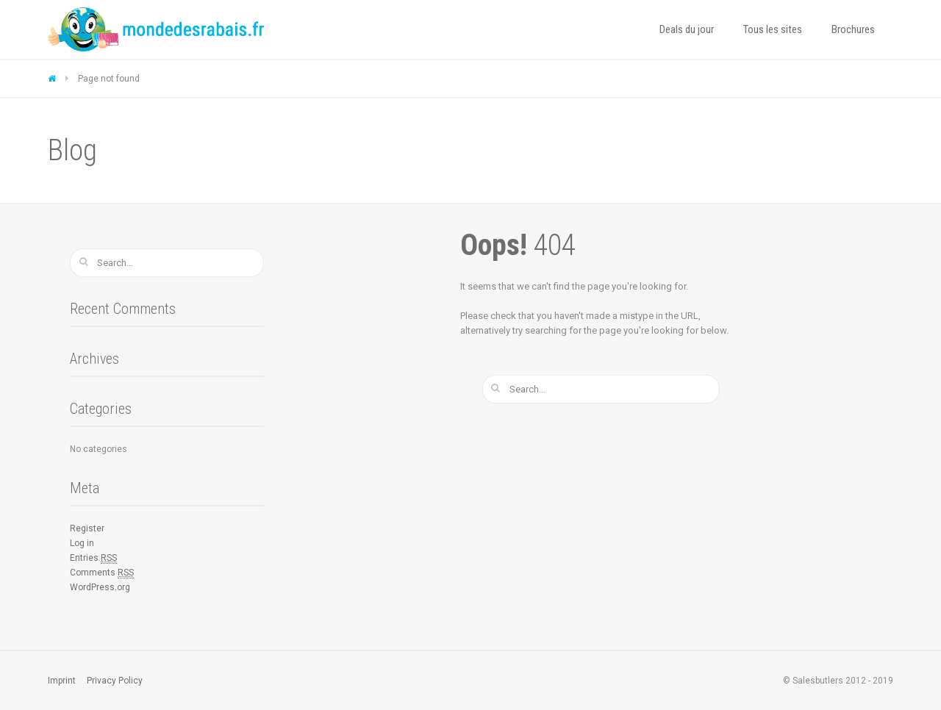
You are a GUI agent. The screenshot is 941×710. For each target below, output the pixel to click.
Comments (102, 572)
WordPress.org (100, 587)
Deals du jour (686, 29)
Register (87, 528)
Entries (93, 558)
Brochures (853, 29)
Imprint (62, 680)
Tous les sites (772, 29)
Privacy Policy (115, 680)
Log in (82, 543)
